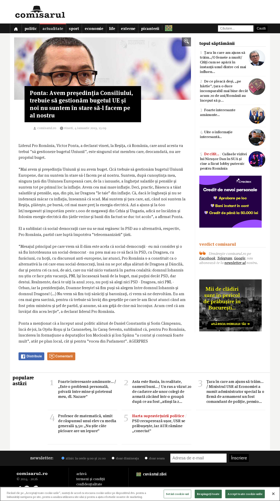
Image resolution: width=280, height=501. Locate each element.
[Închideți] (273, 494)
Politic (31, 28)
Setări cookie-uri (177, 494)
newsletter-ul (235, 262)
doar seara (155, 458)
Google (239, 258)
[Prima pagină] (16, 28)
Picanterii (150, 28)
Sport (74, 28)
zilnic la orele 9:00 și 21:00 (84, 458)
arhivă (81, 474)
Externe (128, 28)
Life (112, 28)
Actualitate (52, 28)
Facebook (207, 258)
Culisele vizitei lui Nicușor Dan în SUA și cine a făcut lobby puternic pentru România (232, 160)
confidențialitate (89, 484)
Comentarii (61, 356)
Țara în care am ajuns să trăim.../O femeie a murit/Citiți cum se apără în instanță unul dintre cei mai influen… (232, 62)
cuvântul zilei (151, 474)
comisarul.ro (46, 128)
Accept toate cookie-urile (245, 494)
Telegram (224, 258)
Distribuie (31, 356)
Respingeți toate (208, 494)
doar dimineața (125, 458)
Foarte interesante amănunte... (232, 112)
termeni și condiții (90, 479)
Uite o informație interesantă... (232, 134)
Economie (94, 28)
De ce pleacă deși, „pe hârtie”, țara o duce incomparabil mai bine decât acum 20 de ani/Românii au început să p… (232, 90)
